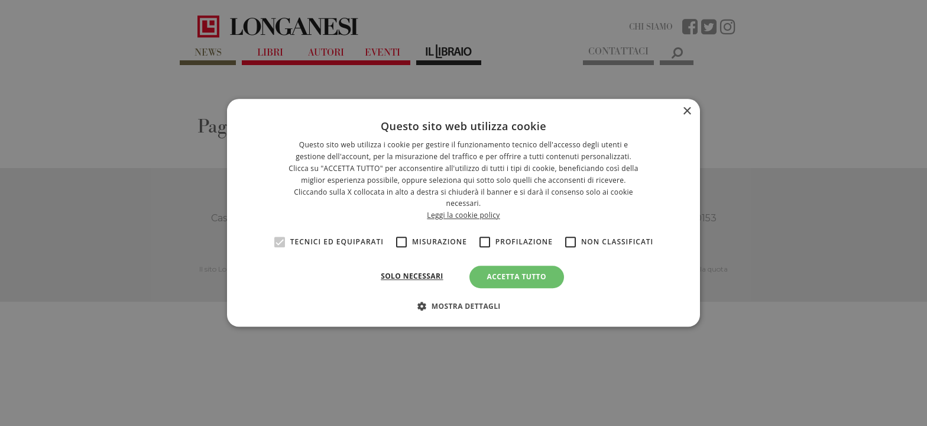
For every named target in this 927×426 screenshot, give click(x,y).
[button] (463, 306)
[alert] (463, 213)
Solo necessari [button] (412, 276)
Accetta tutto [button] (516, 277)
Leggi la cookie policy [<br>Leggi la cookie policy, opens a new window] (463, 215)
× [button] (686, 111)
